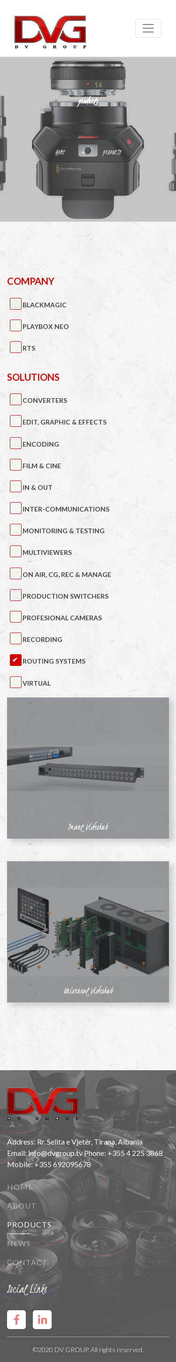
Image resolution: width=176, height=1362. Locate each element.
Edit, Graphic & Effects (65, 422)
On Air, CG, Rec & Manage (67, 574)
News (19, 1243)
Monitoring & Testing (64, 531)
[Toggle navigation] (148, 28)
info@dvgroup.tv (55, 1152)
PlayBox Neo (46, 326)
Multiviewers (47, 552)
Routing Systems (54, 661)
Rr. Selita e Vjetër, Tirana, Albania (90, 1141)
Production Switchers (65, 596)
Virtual (37, 683)
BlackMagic (45, 305)
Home (20, 1186)
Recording (42, 639)
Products (29, 1224)
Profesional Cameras (62, 618)
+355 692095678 (62, 1164)
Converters (45, 400)
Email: (17, 1152)
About (22, 1205)
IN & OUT (38, 487)
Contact (27, 1262)
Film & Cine (42, 466)
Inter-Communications (66, 509)
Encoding (41, 444)
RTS (29, 348)
